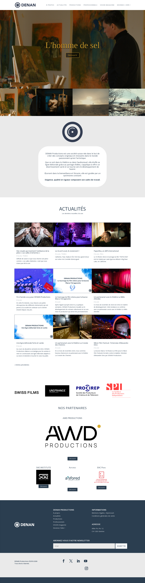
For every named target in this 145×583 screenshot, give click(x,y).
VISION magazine (107, 5)
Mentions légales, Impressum (103, 513)
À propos (50, 5)
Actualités (62, 5)
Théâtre (25, 256)
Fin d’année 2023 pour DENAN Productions (33, 297)
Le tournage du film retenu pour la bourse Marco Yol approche (71, 298)
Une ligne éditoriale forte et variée (30, 343)
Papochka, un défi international (106, 251)
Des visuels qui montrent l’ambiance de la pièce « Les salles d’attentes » (32, 252)
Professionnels (90, 5)
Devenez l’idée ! (124, 5)
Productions (75, 5)
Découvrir (72, 58)
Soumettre (107, 546)
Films (101, 254)
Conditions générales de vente (103, 515)
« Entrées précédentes (21, 365)
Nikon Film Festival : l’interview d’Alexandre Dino (111, 344)
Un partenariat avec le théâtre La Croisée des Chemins (71, 344)
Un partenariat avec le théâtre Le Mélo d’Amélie (109, 298)
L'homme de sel (72, 48)
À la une (19, 256)
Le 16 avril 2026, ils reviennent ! (67, 251)
